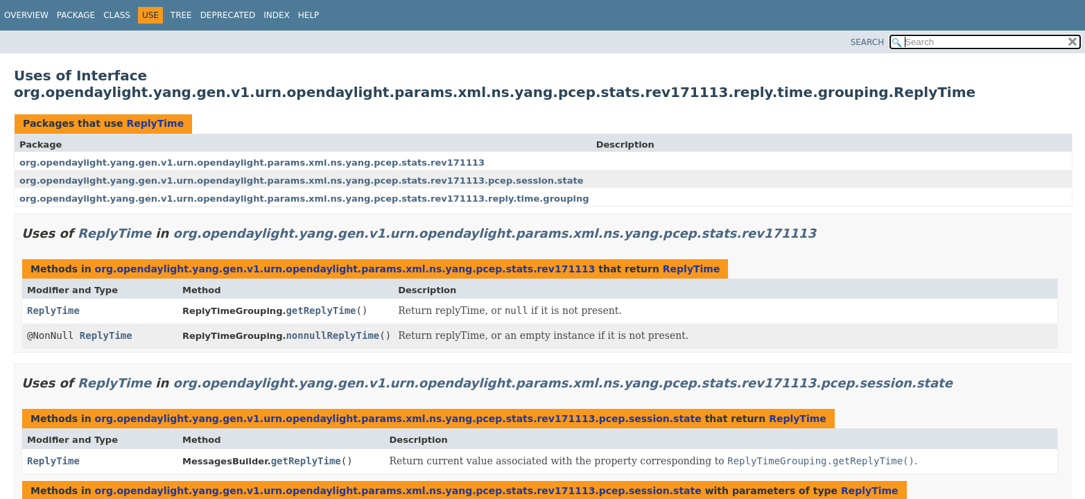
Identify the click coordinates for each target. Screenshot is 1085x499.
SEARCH (868, 42)
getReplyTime (321, 310)
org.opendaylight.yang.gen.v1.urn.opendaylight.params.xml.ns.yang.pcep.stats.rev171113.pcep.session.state (301, 180)
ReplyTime (155, 123)
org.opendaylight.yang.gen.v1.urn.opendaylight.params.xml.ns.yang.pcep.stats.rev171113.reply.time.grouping (304, 198)
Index (276, 15)
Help (309, 15)
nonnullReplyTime (332, 335)
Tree (181, 15)
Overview (26, 15)
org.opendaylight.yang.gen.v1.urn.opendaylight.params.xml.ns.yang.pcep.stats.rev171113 (252, 162)
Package (76, 15)
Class (116, 15)
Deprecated (228, 15)
